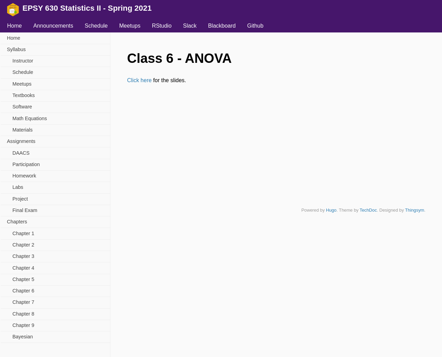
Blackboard (222, 26)
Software (22, 106)
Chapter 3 (23, 256)
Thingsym (414, 210)
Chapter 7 (23, 302)
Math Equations (29, 118)
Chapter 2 (23, 245)
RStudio (162, 26)
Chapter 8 (23, 314)
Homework (24, 175)
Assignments (21, 141)
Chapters (17, 221)
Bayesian (22, 336)
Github (255, 26)
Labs (17, 187)
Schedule (96, 26)
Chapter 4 (23, 268)
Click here (139, 80)
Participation (26, 164)
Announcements (53, 26)
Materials (22, 130)
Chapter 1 (23, 233)
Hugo (331, 210)
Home (14, 26)
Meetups (129, 26)
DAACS (21, 153)
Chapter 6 (23, 290)
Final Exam (24, 210)
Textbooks (23, 95)
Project (20, 199)
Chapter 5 (23, 279)
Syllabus (16, 49)
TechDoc (368, 210)
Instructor (22, 61)
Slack (189, 26)
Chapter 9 (23, 325)
